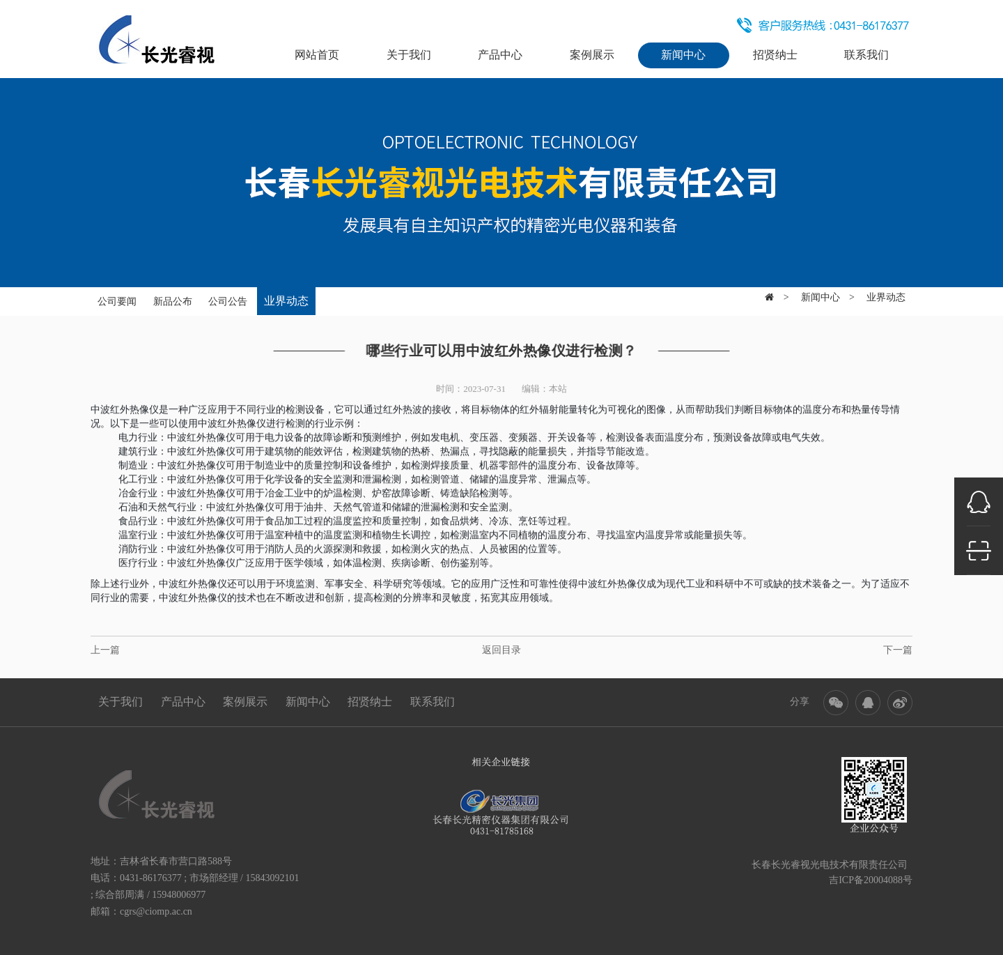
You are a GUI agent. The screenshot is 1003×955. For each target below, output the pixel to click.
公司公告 (227, 296)
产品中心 (500, 55)
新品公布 (172, 296)
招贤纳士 (775, 55)
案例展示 (592, 55)
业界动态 (286, 295)
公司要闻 (117, 296)
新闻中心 (683, 55)
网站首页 (317, 55)
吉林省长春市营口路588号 (176, 861)
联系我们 (866, 55)
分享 (799, 701)
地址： (105, 861)
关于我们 (409, 55)
